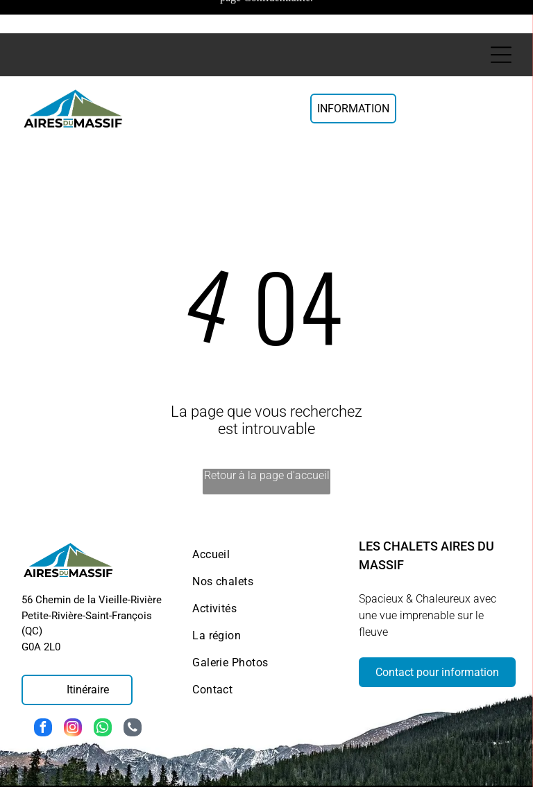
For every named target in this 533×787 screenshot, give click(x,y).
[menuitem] (266, 507)
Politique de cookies (333, 763)
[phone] (133, 682)
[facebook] (43, 682)
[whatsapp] (103, 682)
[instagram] (73, 682)
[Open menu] (501, 21)
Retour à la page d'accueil (267, 428)
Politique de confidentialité (459, 756)
